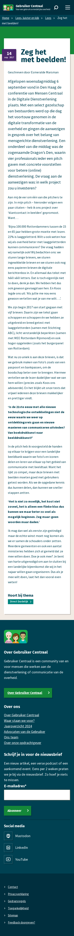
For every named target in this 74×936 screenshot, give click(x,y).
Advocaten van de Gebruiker (24, 731)
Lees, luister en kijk (27, 18)
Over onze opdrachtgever (22, 742)
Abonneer (14, 811)
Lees (48, 18)
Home (5, 18)
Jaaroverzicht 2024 (18, 726)
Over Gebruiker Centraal (24, 693)
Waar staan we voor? (19, 720)
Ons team (11, 737)
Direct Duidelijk (19, 601)
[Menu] (68, 7)
